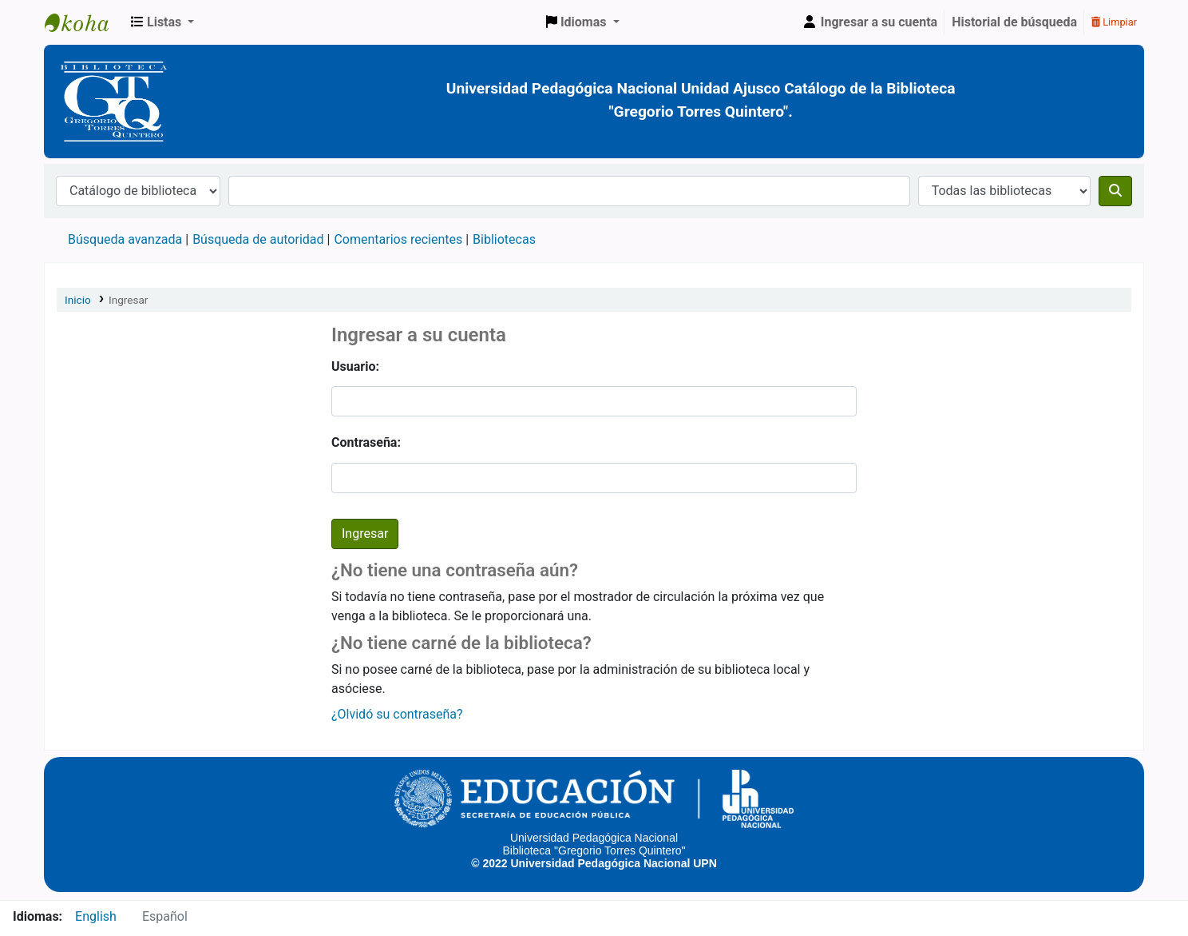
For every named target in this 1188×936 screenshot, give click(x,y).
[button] (162, 22)
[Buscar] (1115, 191)
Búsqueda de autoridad (257, 239)
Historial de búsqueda (1014, 22)
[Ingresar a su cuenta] (869, 22)
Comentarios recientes (398, 239)
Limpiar (1114, 22)
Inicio (78, 299)
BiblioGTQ (85, 22)
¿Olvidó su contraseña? (397, 714)
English (96, 916)
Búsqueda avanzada (125, 239)
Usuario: (355, 366)
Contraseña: (366, 442)
